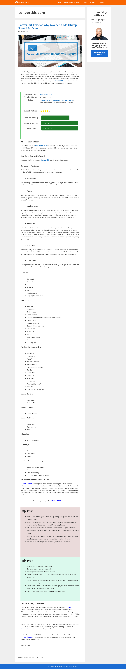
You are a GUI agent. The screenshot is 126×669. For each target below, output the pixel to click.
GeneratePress (73, 666)
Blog (85, 3)
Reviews (101, 3)
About (93, 2)
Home (59, 3)
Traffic (42, 657)
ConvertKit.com (46, 95)
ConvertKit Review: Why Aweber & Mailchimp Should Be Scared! (47, 26)
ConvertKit (59, 81)
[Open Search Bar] (108, 2)
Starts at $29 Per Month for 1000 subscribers (56, 100)
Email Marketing (25, 657)
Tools (37, 657)
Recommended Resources (72, 3)
